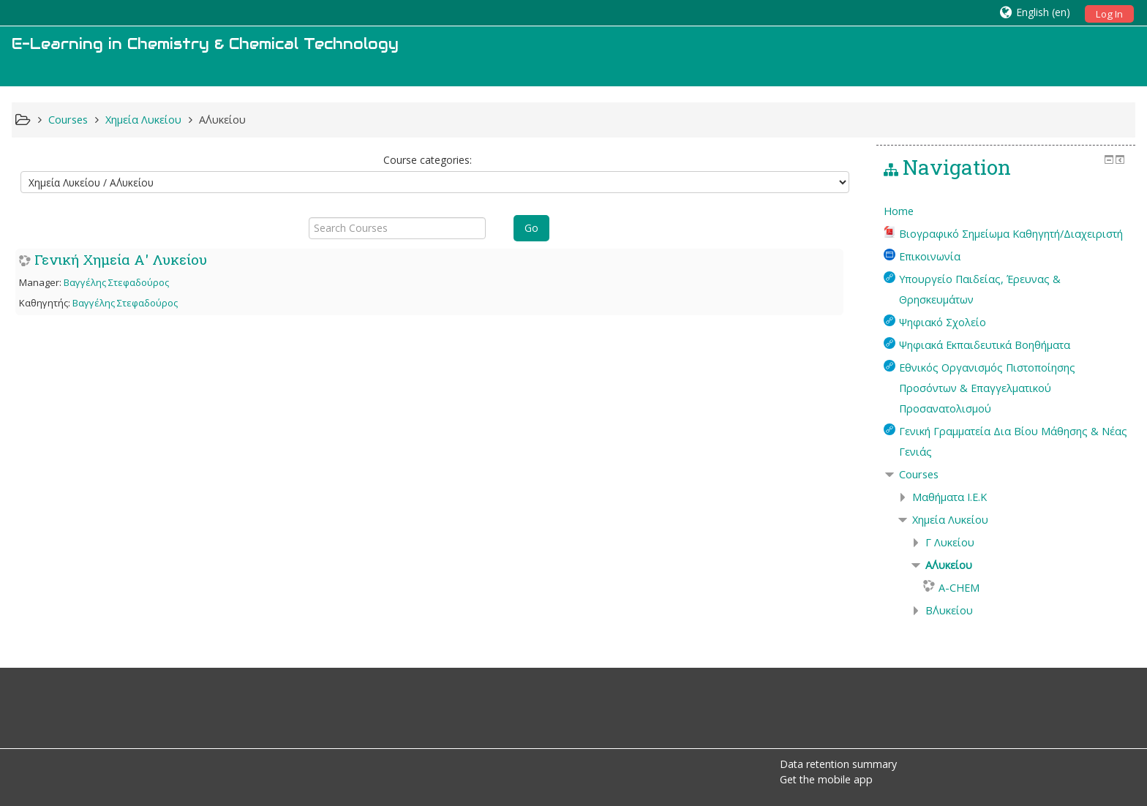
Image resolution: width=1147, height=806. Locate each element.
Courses (919, 474)
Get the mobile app (826, 779)
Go (531, 228)
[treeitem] (1006, 211)
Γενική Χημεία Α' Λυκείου (120, 259)
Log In (1109, 13)
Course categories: (427, 160)
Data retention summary (838, 764)
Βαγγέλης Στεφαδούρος (116, 282)
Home (899, 211)
